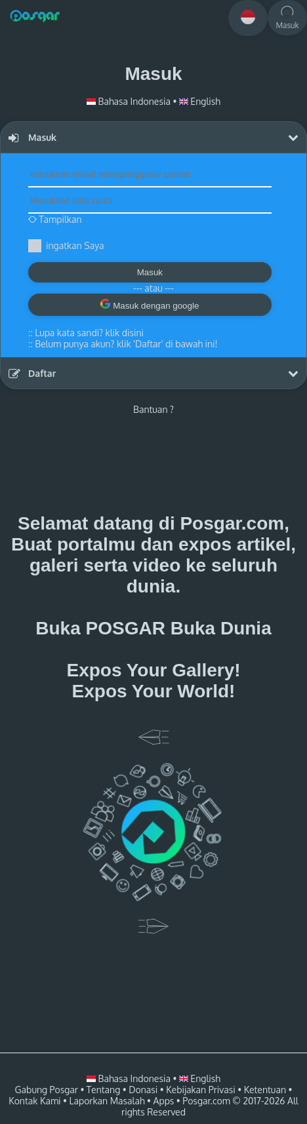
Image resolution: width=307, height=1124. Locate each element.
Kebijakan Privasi (200, 1089)
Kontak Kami (34, 1100)
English (199, 101)
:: (86, 332)
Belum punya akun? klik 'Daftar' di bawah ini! (126, 343)
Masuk (150, 272)
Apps (164, 1100)
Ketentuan (265, 1089)
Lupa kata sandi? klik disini (89, 332)
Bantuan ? (153, 409)
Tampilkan (55, 219)
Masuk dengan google (149, 305)
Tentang (103, 1089)
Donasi (143, 1089)
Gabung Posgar (46, 1089)
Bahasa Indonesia (130, 101)
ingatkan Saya (75, 245)
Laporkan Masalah (106, 1100)
